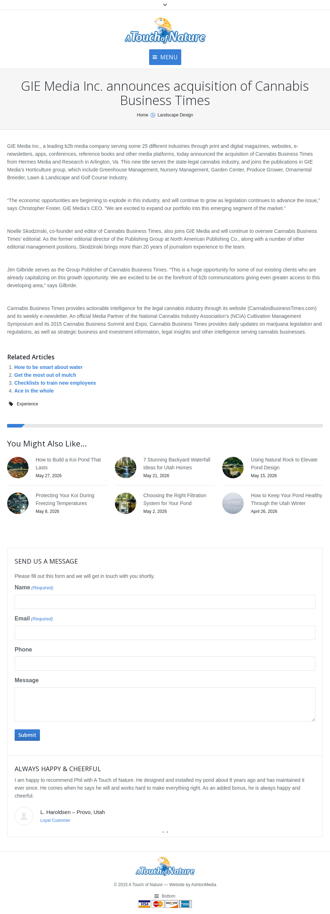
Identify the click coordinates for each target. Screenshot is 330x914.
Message (27, 680)
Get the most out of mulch (45, 375)
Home (142, 115)
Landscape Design (175, 115)
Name (34, 588)
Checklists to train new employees (55, 383)
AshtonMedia (203, 884)
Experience (27, 403)
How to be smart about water (48, 367)
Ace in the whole (34, 391)
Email (34, 619)
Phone (23, 649)
